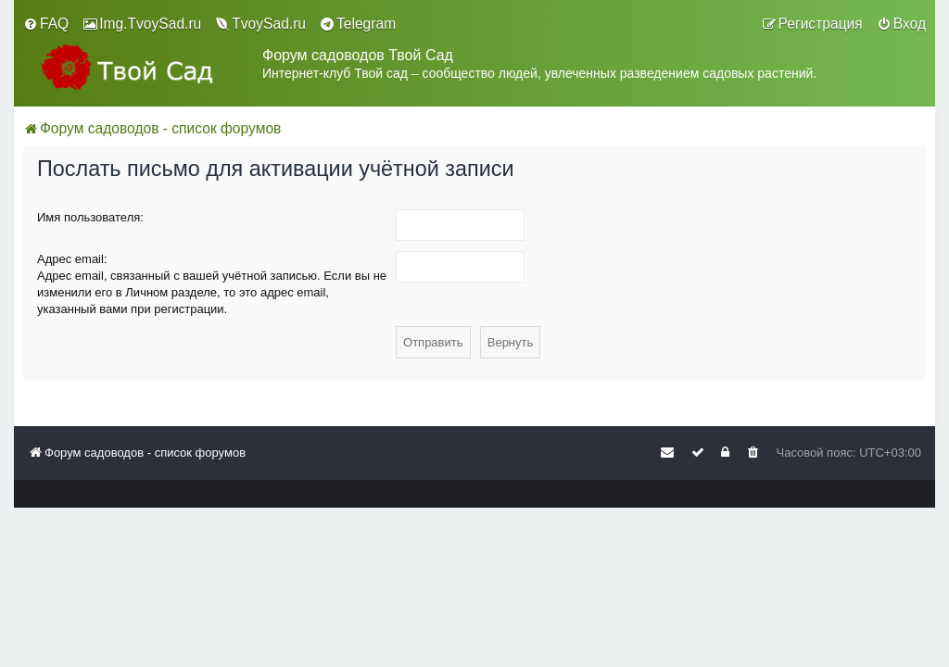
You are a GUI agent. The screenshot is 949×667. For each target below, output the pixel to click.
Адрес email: (72, 259)
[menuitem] (46, 24)
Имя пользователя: (90, 217)
